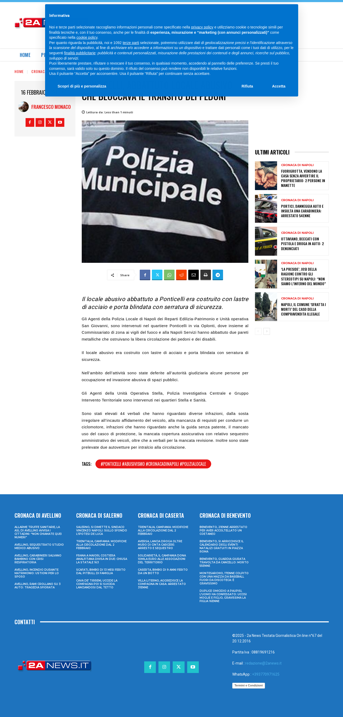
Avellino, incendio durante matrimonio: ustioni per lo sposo (37, 573)
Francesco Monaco (51, 106)
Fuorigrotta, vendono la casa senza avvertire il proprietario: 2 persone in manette (303, 178)
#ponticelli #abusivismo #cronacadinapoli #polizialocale (153, 464)
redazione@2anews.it (263, 663)
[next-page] (266, 331)
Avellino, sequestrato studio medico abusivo (39, 546)
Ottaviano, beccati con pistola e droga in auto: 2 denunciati (302, 243)
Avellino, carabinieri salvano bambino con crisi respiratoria (38, 559)
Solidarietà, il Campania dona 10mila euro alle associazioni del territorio (162, 559)
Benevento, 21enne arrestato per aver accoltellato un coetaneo (223, 530)
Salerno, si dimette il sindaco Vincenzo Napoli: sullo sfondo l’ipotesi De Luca (101, 530)
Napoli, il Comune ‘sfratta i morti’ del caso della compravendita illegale (303, 309)
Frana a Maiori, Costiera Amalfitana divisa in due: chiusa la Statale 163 (101, 559)
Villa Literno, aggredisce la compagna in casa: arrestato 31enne (162, 584)
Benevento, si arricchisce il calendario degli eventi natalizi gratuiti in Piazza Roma (222, 546)
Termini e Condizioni (248, 685)
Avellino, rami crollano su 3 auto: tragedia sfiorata (38, 585)
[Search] (281, 10)
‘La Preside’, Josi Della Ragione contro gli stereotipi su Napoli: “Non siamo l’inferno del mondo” (303, 276)
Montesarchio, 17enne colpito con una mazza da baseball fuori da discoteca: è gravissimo (224, 578)
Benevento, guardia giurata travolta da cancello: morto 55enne (224, 562)
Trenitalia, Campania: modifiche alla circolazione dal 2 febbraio (101, 545)
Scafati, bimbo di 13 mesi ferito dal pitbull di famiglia (100, 571)
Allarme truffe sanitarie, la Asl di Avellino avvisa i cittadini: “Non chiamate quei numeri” (38, 532)
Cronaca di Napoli (47, 71)
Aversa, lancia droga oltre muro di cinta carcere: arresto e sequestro (160, 545)
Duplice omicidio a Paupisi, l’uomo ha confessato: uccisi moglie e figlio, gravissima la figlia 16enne (223, 596)
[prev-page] (258, 331)
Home (19, 71)
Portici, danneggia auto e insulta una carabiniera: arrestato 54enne (302, 210)
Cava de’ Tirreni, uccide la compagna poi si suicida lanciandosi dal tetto (96, 584)
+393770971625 (265, 674)
